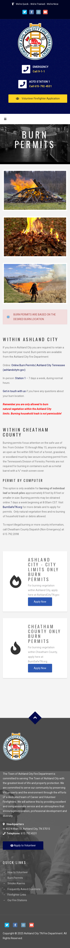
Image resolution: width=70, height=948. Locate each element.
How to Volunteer (17, 872)
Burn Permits (15, 877)
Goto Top (35, 718)
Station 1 (20, 378)
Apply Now (40, 601)
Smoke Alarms (16, 883)
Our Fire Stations (17, 900)
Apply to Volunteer (23, 845)
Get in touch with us (14, 391)
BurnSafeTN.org (12, 507)
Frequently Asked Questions (24, 889)
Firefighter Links (16, 894)
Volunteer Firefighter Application (38, 98)
